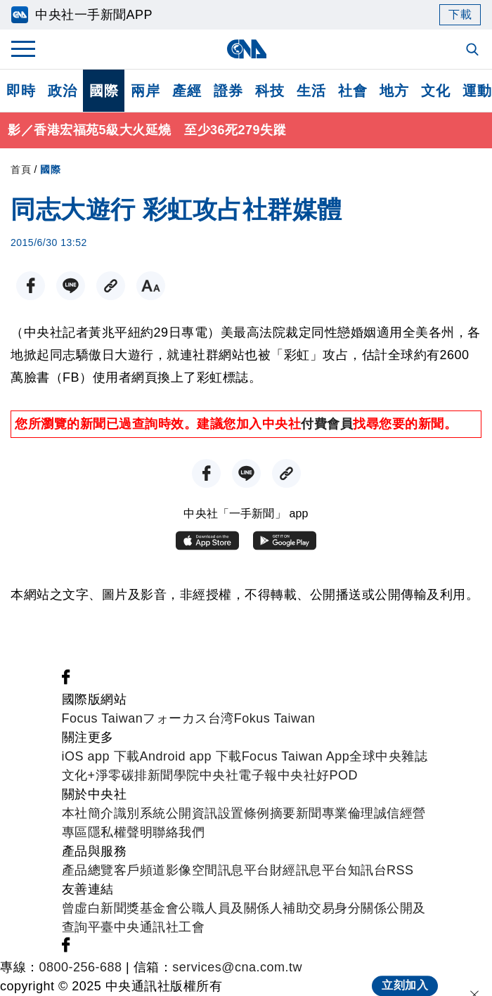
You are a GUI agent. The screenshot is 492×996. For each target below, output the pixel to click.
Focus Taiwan (102, 718)
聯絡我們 (179, 832)
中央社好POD (318, 775)
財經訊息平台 (309, 870)
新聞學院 (174, 775)
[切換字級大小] (150, 285)
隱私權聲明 (120, 832)
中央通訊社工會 (159, 927)
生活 (311, 90)
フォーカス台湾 (188, 718)
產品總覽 (88, 870)
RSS (400, 870)
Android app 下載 (191, 756)
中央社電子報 (239, 775)
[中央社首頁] (246, 49)
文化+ (79, 775)
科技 (269, 90)
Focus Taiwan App (296, 756)
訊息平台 (244, 870)
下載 (460, 14)
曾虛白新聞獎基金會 (120, 908)
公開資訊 (192, 813)
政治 (62, 90)
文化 (435, 90)
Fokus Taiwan (275, 718)
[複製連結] (110, 285)
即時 (20, 90)
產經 (186, 90)
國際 (103, 90)
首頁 (21, 169)
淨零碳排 (122, 775)
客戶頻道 (140, 870)
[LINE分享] (70, 285)
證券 (228, 90)
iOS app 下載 (101, 756)
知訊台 (367, 870)
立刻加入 (405, 975)
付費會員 (327, 424)
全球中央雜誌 (388, 756)
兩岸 (145, 90)
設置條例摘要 (257, 813)
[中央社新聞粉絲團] (66, 680)
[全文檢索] (473, 50)
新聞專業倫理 (335, 813)
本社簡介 (88, 813)
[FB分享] (30, 285)
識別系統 (140, 813)
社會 (352, 90)
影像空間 (192, 870)
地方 (394, 90)
